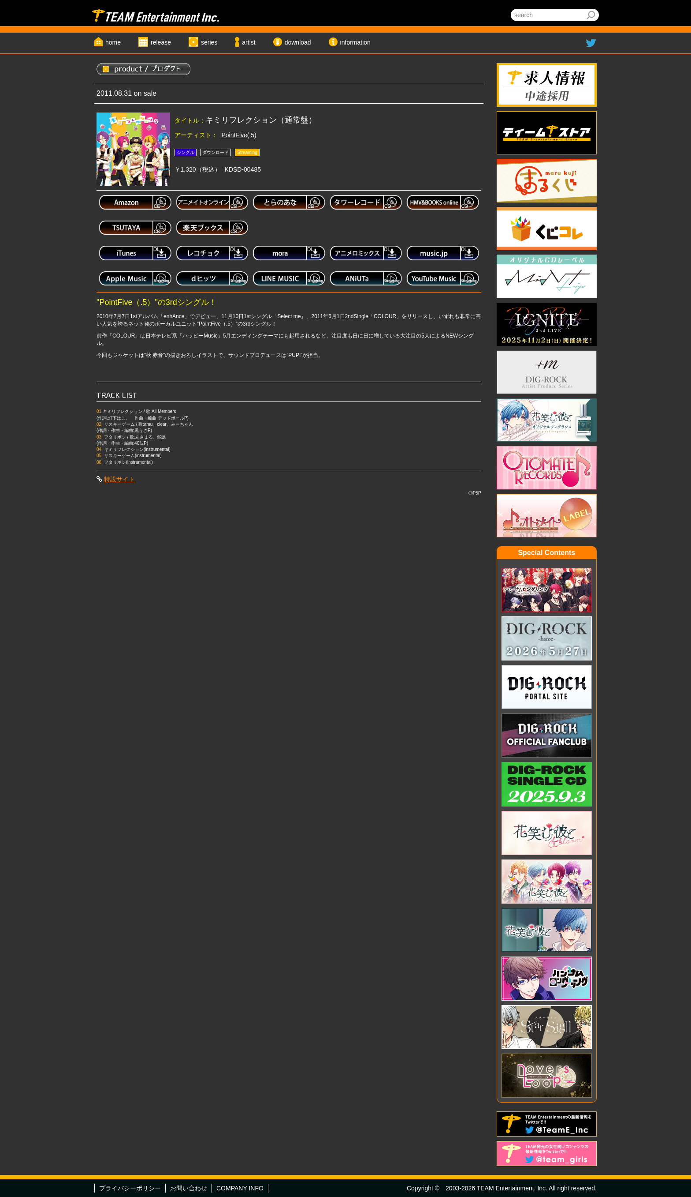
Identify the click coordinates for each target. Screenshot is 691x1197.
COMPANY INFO (240, 1188)
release (161, 42)
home (113, 42)
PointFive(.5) (238, 135)
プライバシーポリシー (130, 1188)
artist (248, 42)
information (355, 42)
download (298, 42)
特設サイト (119, 479)
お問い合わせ (188, 1188)
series (209, 42)
